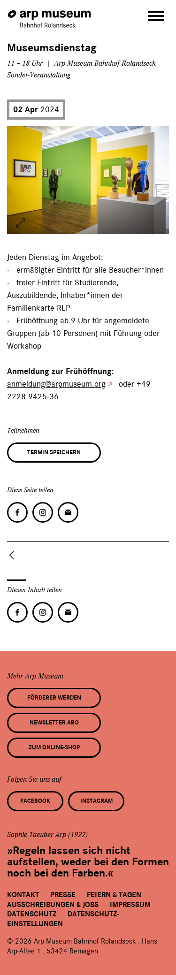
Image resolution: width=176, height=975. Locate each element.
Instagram (96, 801)
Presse (63, 895)
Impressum (130, 904)
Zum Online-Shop (54, 747)
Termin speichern (54, 452)
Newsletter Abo (54, 722)
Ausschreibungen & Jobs (53, 904)
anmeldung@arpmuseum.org (56, 383)
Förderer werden (54, 697)
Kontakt (23, 895)
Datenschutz (31, 914)
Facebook (35, 801)
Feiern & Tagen (114, 895)
